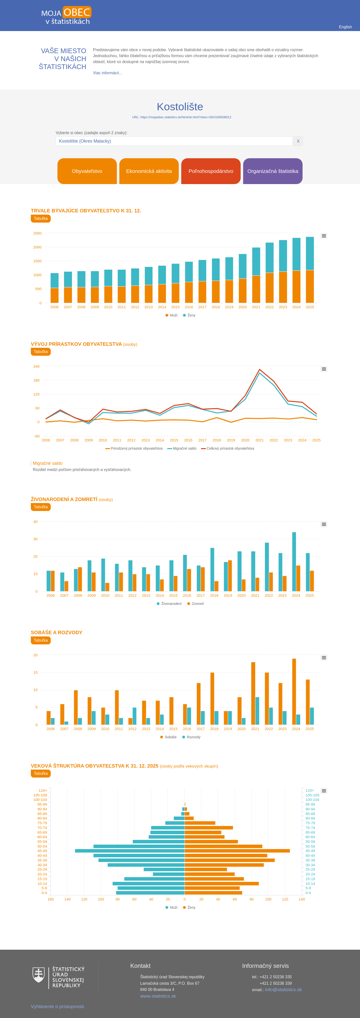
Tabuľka (41, 218)
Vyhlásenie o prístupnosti (57, 1006)
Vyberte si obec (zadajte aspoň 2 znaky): (91, 133)
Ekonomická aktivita (149, 171)
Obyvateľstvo (87, 171)
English (345, 27)
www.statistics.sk (158, 996)
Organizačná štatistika (272, 171)
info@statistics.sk (283, 989)
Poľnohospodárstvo (211, 171)
